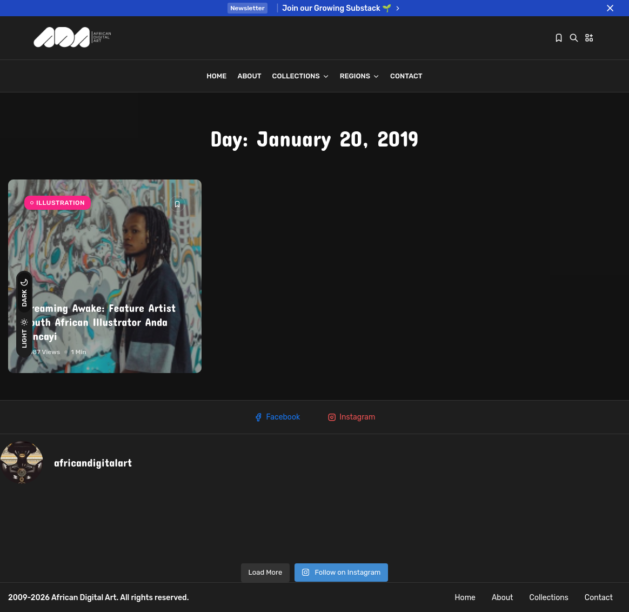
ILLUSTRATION (60, 203)
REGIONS (359, 76)
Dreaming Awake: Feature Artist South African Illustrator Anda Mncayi (100, 321)
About (249, 76)
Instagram (351, 417)
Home (216, 76)
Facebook (276, 417)
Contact (406, 76)
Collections (300, 76)
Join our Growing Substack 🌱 (342, 8)
